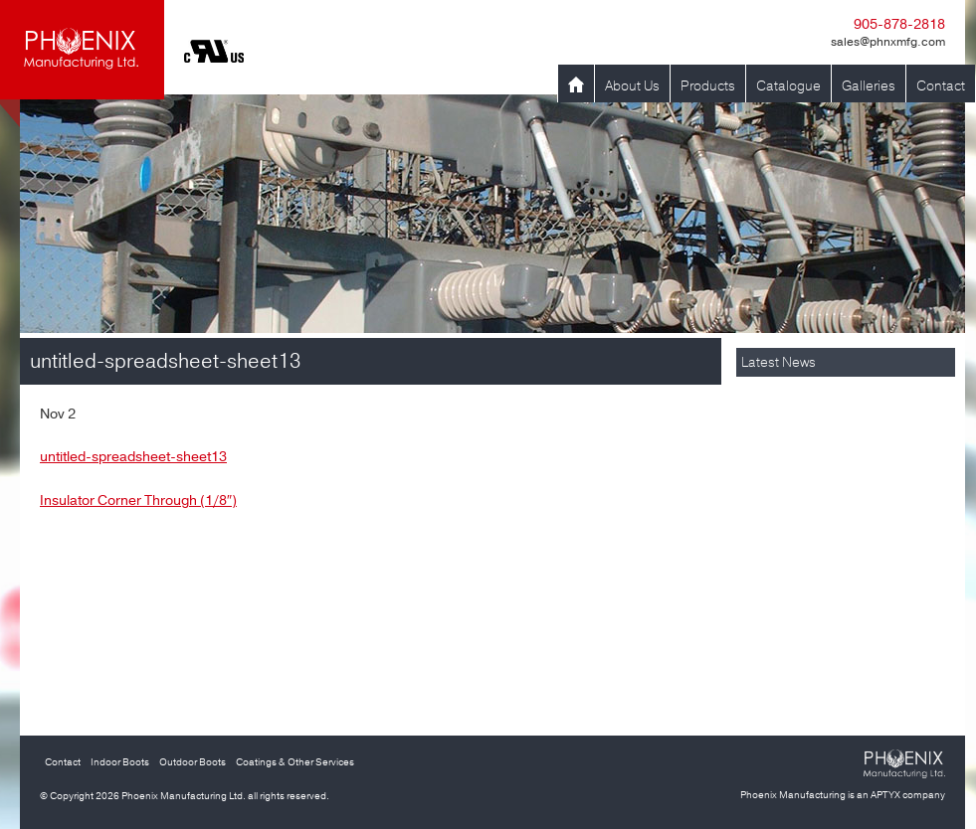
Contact (940, 86)
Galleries (868, 86)
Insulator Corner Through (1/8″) (138, 500)
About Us (632, 86)
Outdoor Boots (192, 762)
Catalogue (788, 86)
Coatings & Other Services (295, 762)
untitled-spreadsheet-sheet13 (133, 456)
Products (708, 86)
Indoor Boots (120, 762)
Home (576, 86)
